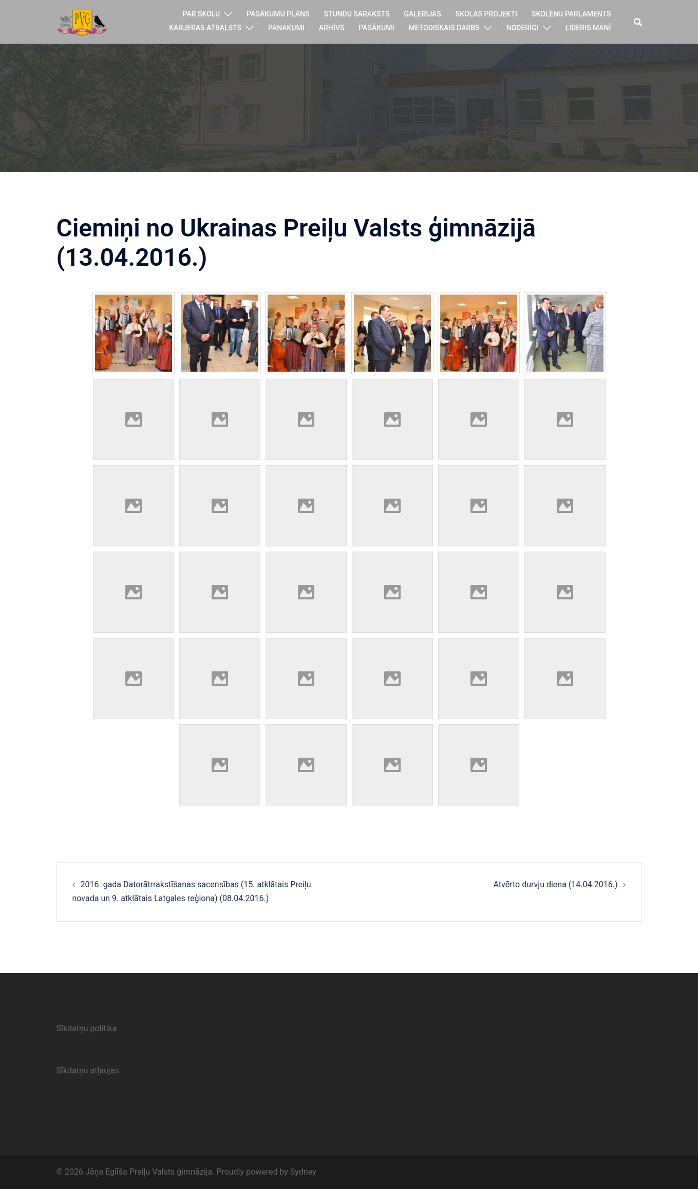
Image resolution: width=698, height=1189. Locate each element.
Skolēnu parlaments (571, 14)
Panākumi (286, 28)
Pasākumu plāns (278, 14)
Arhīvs (332, 28)
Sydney (303, 1172)
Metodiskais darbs (443, 28)
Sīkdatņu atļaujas (87, 1070)
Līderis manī (588, 28)
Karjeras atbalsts (205, 28)
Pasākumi (376, 28)
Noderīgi (522, 28)
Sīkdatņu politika (86, 1028)
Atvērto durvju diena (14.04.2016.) (556, 884)
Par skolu (201, 14)
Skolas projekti (486, 14)
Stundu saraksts (356, 14)
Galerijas (422, 14)
